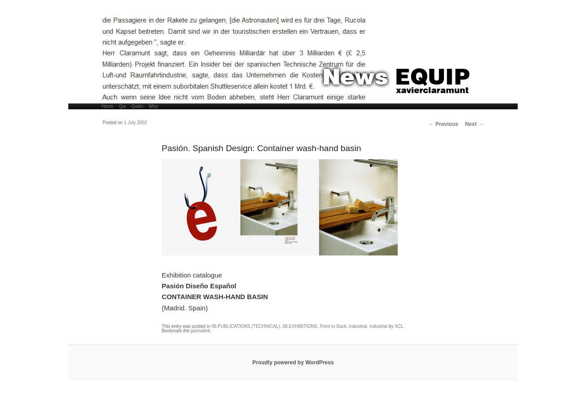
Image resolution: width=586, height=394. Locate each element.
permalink (200, 330)
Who (153, 106)
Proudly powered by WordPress (292, 362)
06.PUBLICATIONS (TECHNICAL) (245, 326)
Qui (122, 106)
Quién (137, 106)
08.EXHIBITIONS (300, 326)
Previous (443, 124)
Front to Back (333, 326)
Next (474, 124)
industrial (358, 326)
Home (108, 106)
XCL (399, 326)
